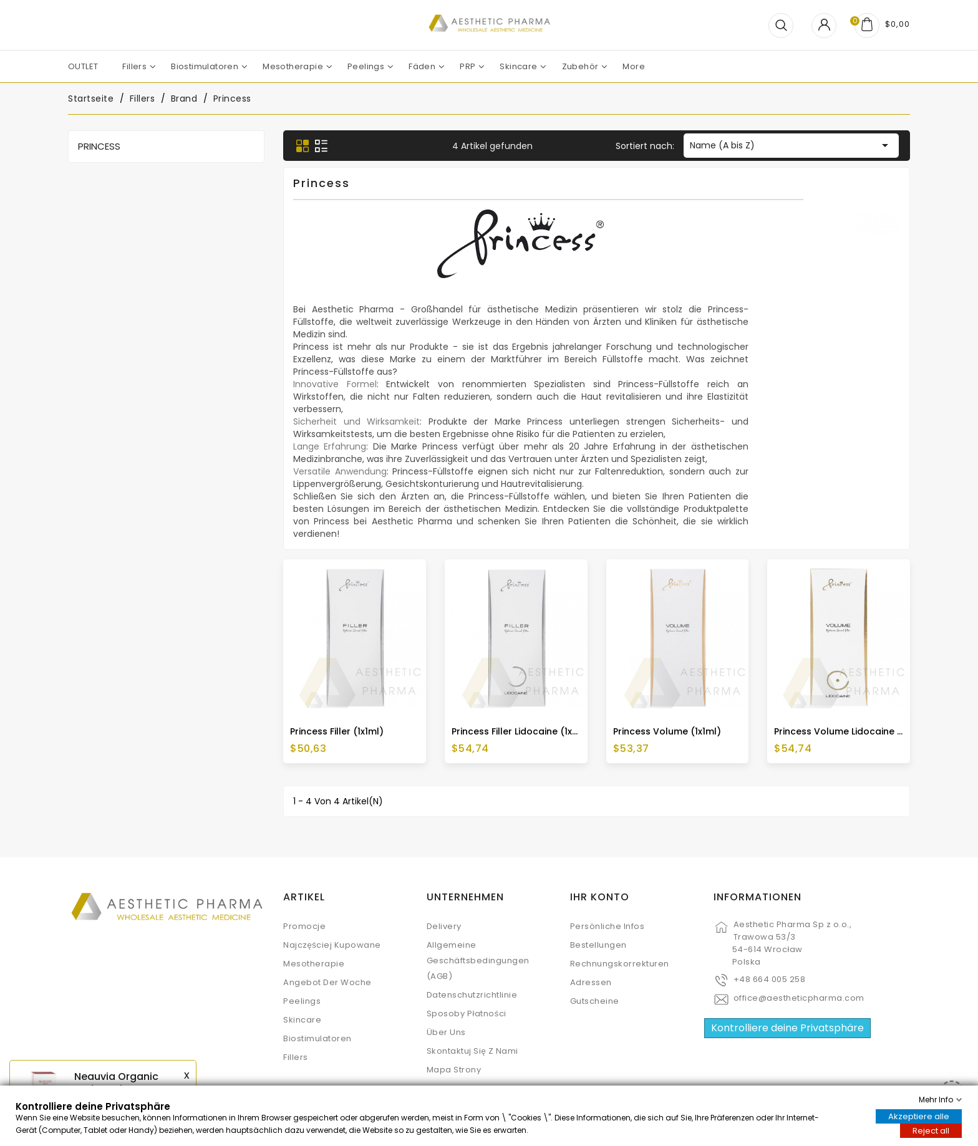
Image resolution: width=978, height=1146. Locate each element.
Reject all (931, 1131)
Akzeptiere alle (918, 1116)
